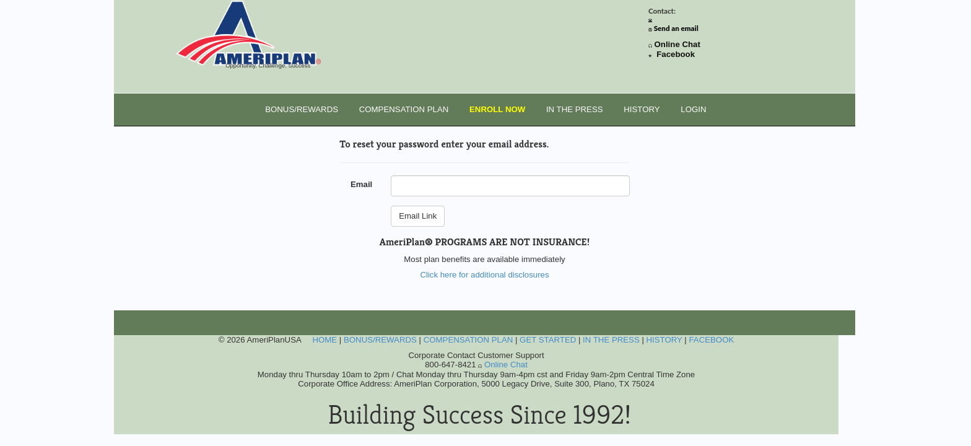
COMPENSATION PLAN (404, 109)
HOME (324, 339)
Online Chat (677, 44)
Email (361, 184)
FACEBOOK (711, 339)
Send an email (676, 28)
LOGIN (693, 109)
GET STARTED (548, 339)
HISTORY (642, 109)
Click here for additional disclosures (484, 274)
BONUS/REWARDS (301, 109)
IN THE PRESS (574, 109)
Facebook (675, 54)
